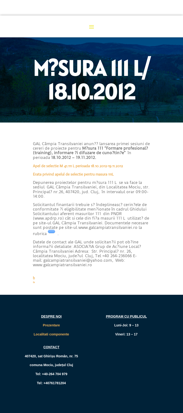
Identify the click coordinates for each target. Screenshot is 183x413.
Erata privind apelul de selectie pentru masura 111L (73, 174)
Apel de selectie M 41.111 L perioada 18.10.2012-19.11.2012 (78, 165)
